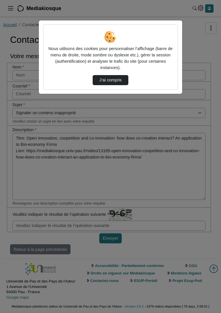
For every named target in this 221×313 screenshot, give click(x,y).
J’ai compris (110, 80)
